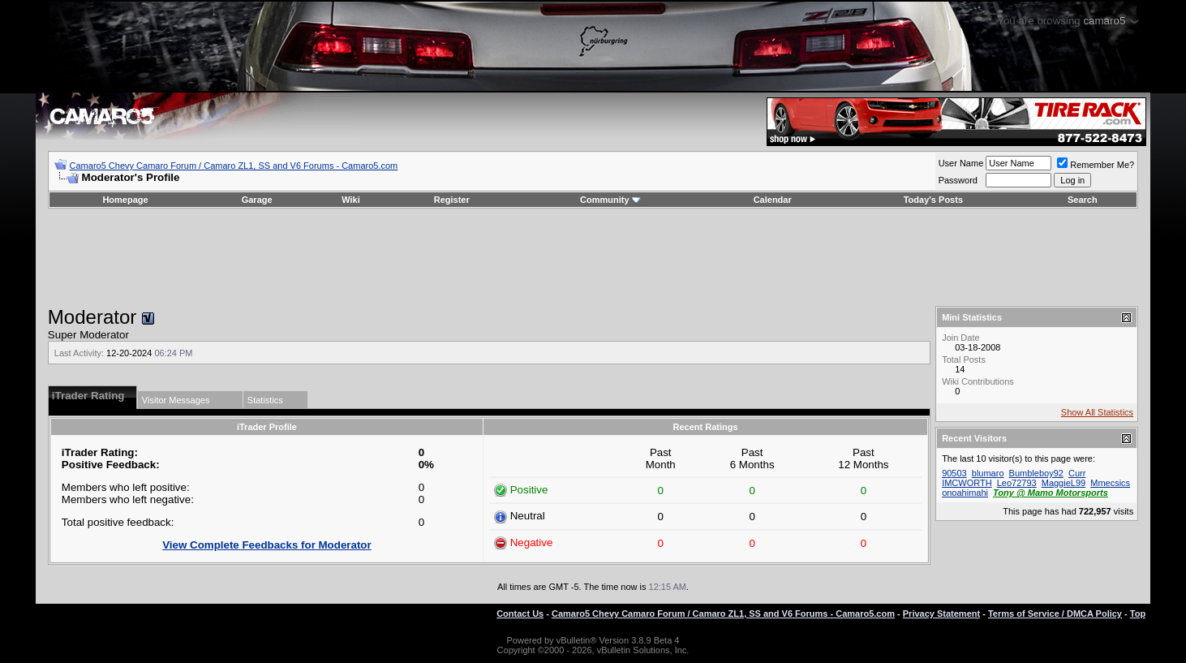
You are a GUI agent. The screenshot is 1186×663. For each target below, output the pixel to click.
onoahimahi (965, 492)
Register (452, 199)
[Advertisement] (593, 257)
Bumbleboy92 (1036, 473)
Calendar (773, 199)
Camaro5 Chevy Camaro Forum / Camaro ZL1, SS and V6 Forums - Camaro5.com (234, 165)
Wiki (351, 199)
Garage (257, 199)
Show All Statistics (1097, 412)
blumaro (988, 473)
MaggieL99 (1063, 483)
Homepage (125, 199)
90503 (954, 473)
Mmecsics (1110, 483)
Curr (1076, 473)
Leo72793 (1017, 483)
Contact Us (520, 613)
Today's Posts (933, 199)
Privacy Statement (941, 613)
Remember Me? (1095, 165)
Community (610, 199)
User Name (961, 163)
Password (958, 180)
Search (1083, 199)
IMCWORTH (967, 483)
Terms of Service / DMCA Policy (1055, 613)
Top (1137, 613)
